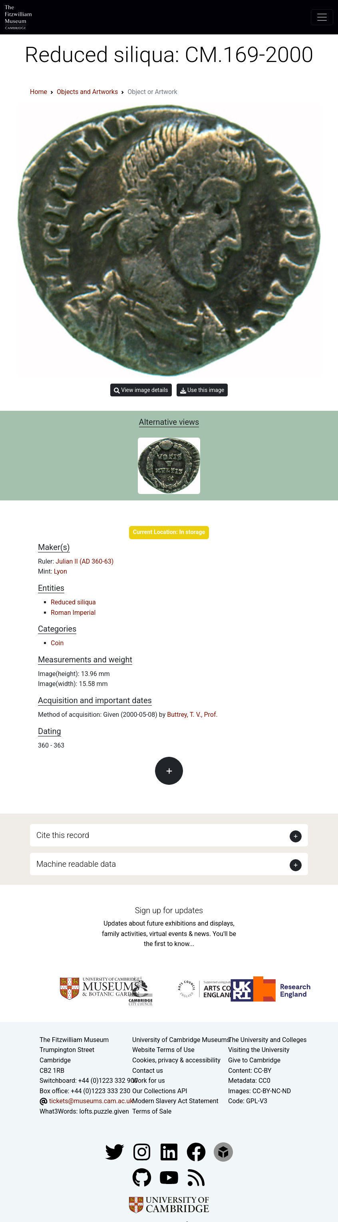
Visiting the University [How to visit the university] (258, 1050)
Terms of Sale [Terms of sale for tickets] (151, 1111)
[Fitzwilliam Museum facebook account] (169, 1151)
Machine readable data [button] (76, 864)
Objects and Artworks (87, 92)
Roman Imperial (73, 612)
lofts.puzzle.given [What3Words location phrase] (104, 1111)
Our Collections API (159, 1091)
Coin (57, 643)
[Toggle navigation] (322, 17)
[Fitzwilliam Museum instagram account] (142, 1151)
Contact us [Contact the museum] (147, 1070)
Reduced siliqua (73, 602)
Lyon (60, 571)
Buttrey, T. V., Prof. (192, 714)
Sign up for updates (169, 910)
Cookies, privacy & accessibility (176, 1060)
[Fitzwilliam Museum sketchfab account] (223, 1151)
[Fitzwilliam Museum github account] (142, 1177)
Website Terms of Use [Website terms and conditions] (163, 1050)
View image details (141, 390)
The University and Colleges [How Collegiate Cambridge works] (267, 1040)
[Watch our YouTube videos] (169, 1177)
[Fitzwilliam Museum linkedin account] (197, 1151)
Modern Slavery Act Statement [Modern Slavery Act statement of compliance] (175, 1101)
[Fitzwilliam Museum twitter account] (115, 1151)
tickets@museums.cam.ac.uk (91, 1101)
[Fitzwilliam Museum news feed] (196, 1177)
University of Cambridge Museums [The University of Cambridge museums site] (181, 1040)
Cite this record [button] (62, 835)
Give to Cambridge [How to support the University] (254, 1060)
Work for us (148, 1080)
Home (38, 92)
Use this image (202, 390)
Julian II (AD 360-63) (84, 561)
